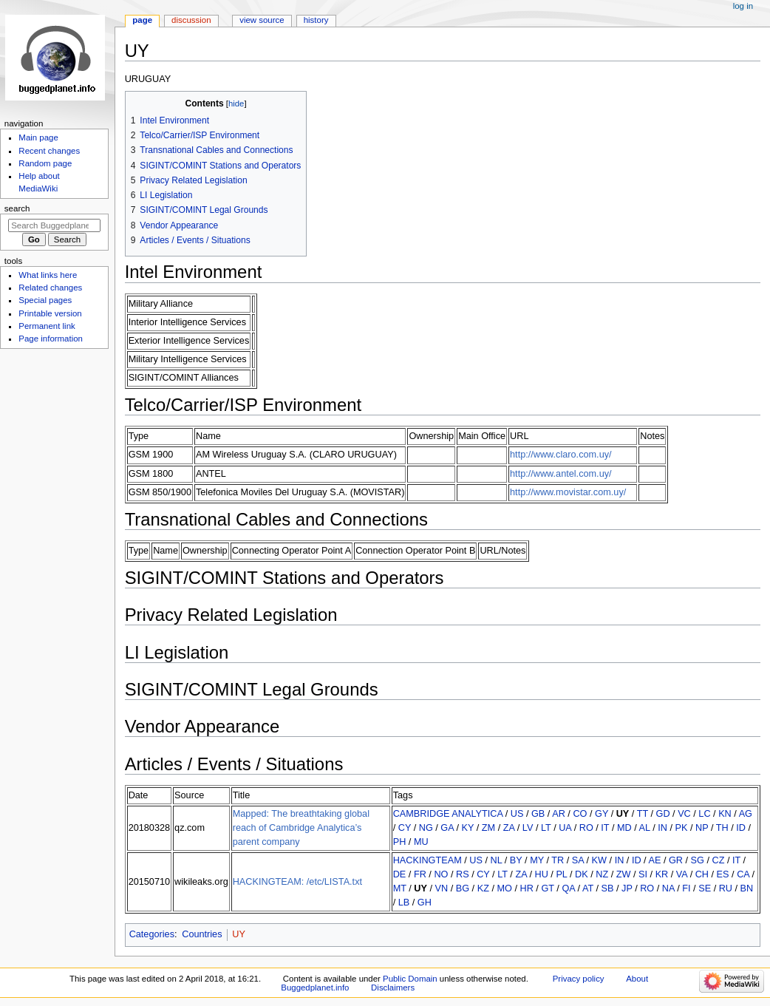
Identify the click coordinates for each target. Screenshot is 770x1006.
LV (528, 828)
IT (605, 828)
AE (654, 860)
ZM (488, 828)
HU (541, 874)
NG (426, 828)
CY (404, 828)
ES (723, 874)
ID (741, 828)
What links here (47, 275)
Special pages (45, 300)
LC (704, 814)
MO (504, 888)
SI (642, 874)
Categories (151, 934)
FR (420, 874)
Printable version (49, 313)
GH (425, 902)
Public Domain (410, 978)
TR (557, 860)
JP (627, 888)
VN (442, 888)
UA (565, 828)
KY (468, 828)
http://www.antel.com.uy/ (561, 474)
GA (447, 828)
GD (663, 814)
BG (462, 888)
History (316, 20)
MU (421, 842)
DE (399, 874)
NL (496, 860)
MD (624, 828)
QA (568, 888)
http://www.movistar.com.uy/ (568, 492)
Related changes (50, 287)
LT (546, 828)
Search (17, 208)
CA (743, 874)
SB (608, 888)
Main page (38, 137)
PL (561, 874)
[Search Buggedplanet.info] (54, 225)
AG (745, 814)
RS (462, 874)
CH (702, 874)
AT (587, 888)
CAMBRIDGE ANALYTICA (448, 814)
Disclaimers (393, 987)
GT (547, 888)
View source (261, 20)
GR (676, 860)
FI (686, 888)
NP (701, 828)
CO (580, 814)
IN (662, 828)
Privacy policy (578, 978)
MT (399, 888)
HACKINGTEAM (427, 860)
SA (578, 860)
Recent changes (49, 150)
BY (516, 860)
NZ (602, 874)
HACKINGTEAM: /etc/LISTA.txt (297, 882)
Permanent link (46, 326)
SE (704, 888)
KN (725, 814)
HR (527, 888)
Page (142, 20)
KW (599, 860)
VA (681, 874)
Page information (50, 338)
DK (581, 874)
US (517, 814)
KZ (483, 888)
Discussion (191, 20)
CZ (718, 860)
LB (404, 902)
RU (725, 888)
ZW (623, 874)
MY (537, 860)
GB (538, 814)
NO (441, 874)
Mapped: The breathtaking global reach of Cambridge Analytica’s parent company (301, 828)
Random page (45, 163)
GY (601, 814)
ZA (509, 828)
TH (722, 828)
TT (642, 814)
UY (623, 814)
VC (684, 814)
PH (399, 842)
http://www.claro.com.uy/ (561, 454)
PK (681, 828)
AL (644, 828)
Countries (202, 934)
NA (668, 888)
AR (558, 814)
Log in (743, 5)
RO (586, 828)
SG (697, 860)
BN (747, 888)
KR (662, 874)
